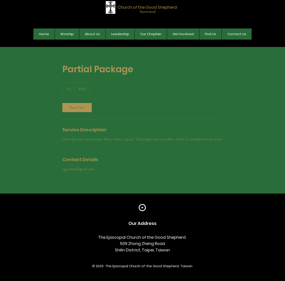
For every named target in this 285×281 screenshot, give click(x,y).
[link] (77, 107)
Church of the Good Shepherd (147, 7)
